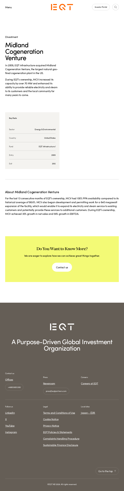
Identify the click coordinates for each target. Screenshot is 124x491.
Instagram (11, 432)
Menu (8, 7)
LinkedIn (10, 412)
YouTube (10, 425)
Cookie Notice (51, 419)
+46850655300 (14, 387)
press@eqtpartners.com (56, 391)
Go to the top (107, 471)
